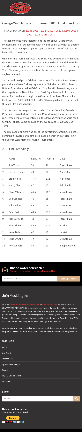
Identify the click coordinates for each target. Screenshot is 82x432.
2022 (43, 30)
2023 (35, 30)
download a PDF (50, 304)
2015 (44, 34)
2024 (28, 30)
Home (4, 347)
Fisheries (6, 370)
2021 (50, 30)
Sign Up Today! (68, 278)
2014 (52, 34)
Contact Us (7, 381)
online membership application (24, 304)
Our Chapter (7, 353)
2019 (66, 30)
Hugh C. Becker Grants (11, 375)
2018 (73, 30)
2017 (29, 34)
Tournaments (7, 358)
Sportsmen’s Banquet (11, 364)
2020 (58, 30)
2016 (37, 34)
